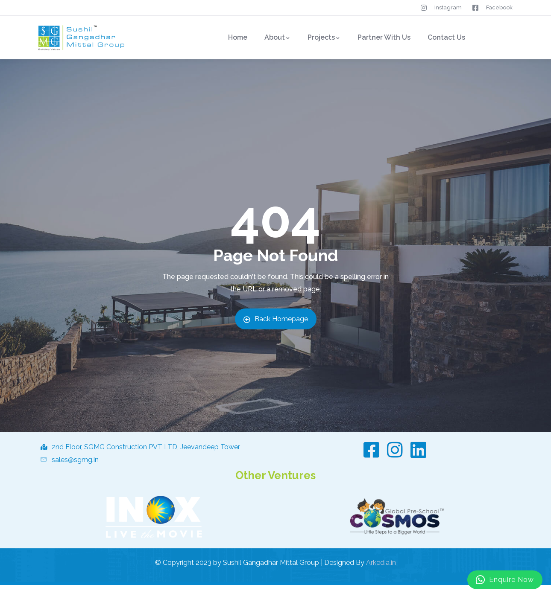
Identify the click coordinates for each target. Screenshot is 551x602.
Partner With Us (384, 37)
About (277, 37)
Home (237, 37)
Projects (324, 37)
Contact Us (446, 37)
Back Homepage (275, 319)
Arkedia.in (381, 562)
